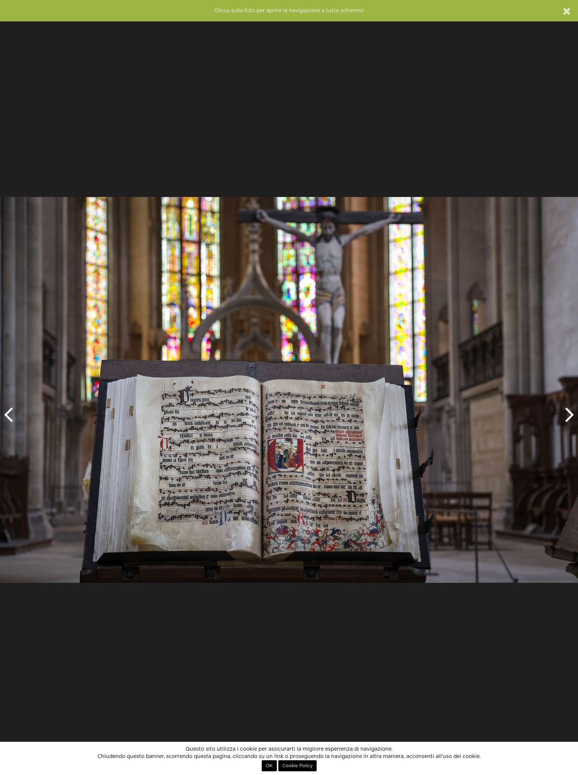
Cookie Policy (297, 766)
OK (269, 766)
